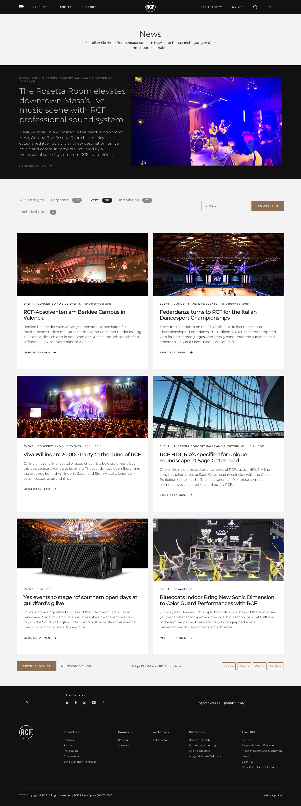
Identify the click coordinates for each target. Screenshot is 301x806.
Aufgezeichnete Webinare (205, 756)
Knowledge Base (199, 750)
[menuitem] (64, 7)
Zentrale (247, 739)
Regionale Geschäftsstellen (258, 745)
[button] (36, 666)
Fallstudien (160, 739)
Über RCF (248, 761)
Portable (69, 739)
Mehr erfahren (32, 165)
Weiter (260, 666)
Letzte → (276, 666)
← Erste (229, 666)
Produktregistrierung (202, 745)
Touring (68, 745)
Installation (71, 750)
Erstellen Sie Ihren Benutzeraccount (115, 43)
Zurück (244, 666)
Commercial (71, 756)
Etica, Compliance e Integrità (260, 767)
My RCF (237, 7)
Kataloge (123, 739)
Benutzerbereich (199, 739)
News (245, 756)
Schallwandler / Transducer (81, 761)
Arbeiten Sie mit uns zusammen (262, 750)
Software (123, 745)
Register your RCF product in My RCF (223, 703)
